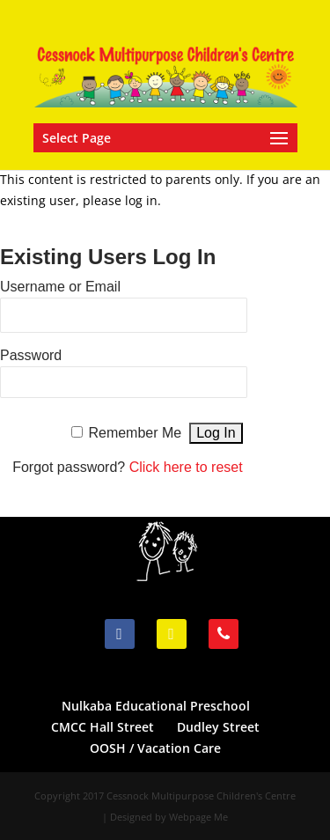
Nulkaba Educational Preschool (156, 705)
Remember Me (134, 432)
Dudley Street (218, 726)
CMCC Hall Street (102, 726)
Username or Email (60, 286)
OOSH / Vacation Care (155, 748)
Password (31, 355)
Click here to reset (186, 467)
